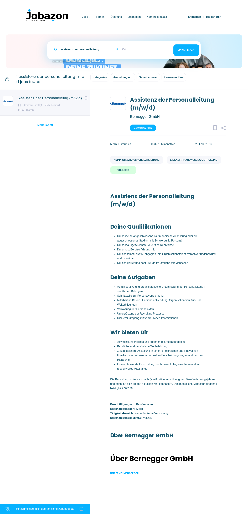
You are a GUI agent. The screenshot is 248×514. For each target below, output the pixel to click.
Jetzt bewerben (143, 128)
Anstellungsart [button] (123, 77)
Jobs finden (186, 50)
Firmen (100, 16)
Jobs (85, 16)
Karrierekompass (157, 16)
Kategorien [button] (100, 77)
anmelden (194, 16)
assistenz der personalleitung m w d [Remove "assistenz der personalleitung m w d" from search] (76, 61)
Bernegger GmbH (145, 116)
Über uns (116, 16)
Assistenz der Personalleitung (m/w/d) (50, 98)
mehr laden (45, 130)
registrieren (213, 16)
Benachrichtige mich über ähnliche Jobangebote (45, 508)
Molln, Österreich (120, 144)
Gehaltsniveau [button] (148, 77)
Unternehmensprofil (124, 473)
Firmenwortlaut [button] (174, 77)
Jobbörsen (134, 16)
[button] (223, 128)
